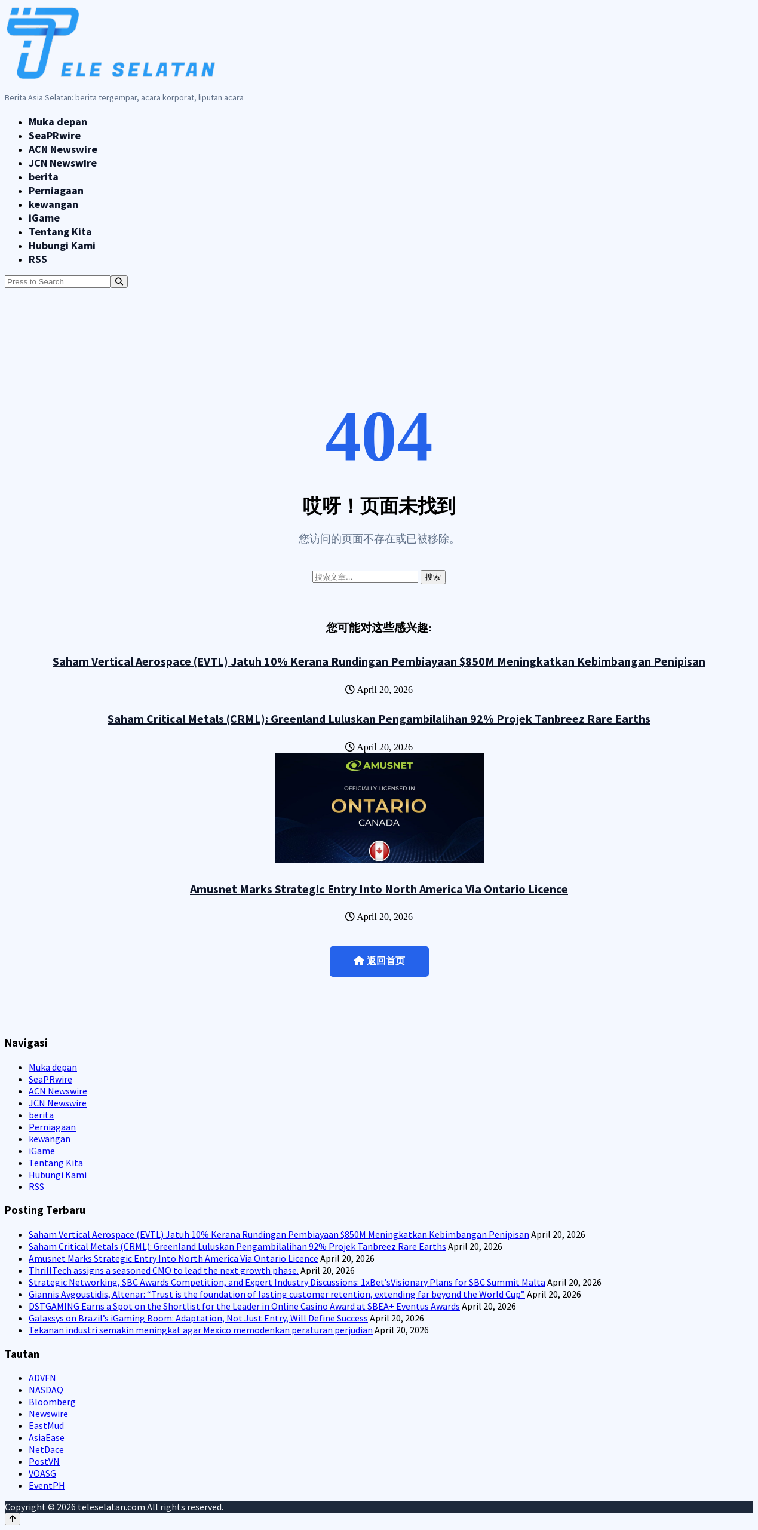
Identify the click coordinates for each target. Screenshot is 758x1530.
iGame (44, 218)
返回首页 (379, 961)
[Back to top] (12, 1519)
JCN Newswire (63, 163)
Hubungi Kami (62, 245)
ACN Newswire (63, 149)
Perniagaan (56, 190)
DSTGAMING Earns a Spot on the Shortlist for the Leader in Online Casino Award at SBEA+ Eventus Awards (244, 1306)
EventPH (47, 1485)
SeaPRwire (55, 135)
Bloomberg (52, 1402)
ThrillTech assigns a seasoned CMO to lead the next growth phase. (164, 1270)
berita (44, 176)
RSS (38, 259)
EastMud (46, 1425)
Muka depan (58, 121)
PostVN (44, 1461)
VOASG (42, 1473)
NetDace (46, 1449)
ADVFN (42, 1378)
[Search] (119, 281)
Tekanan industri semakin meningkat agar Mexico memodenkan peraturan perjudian (201, 1330)
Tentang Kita (60, 231)
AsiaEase (47, 1437)
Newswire (48, 1413)
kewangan (53, 204)
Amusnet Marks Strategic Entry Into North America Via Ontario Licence (379, 888)
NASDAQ (46, 1390)
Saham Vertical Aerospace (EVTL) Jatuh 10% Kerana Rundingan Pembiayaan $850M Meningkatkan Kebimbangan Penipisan (379, 661)
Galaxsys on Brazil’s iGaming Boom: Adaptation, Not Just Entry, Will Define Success (198, 1318)
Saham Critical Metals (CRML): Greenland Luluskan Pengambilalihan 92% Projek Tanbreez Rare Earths (379, 718)
